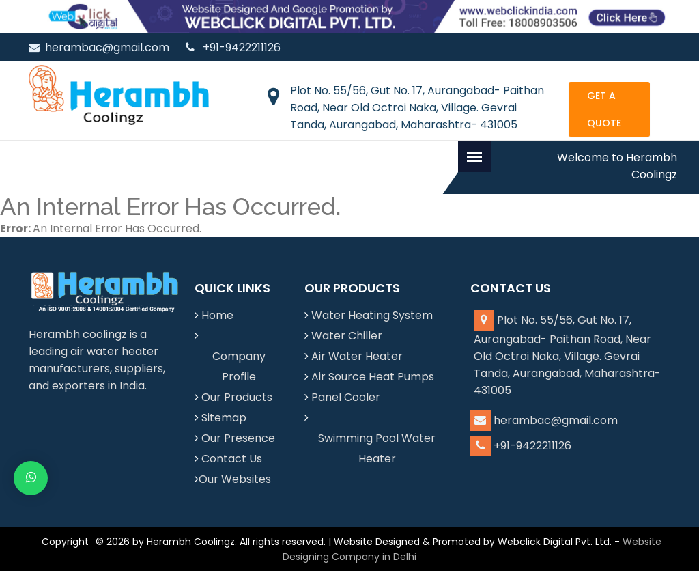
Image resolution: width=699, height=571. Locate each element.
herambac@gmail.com (99, 47)
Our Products (236, 397)
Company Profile (239, 366)
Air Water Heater (357, 356)
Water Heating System (372, 315)
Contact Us (231, 458)
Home (217, 315)
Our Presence (238, 438)
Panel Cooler (345, 397)
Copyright (65, 541)
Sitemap (223, 418)
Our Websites (235, 479)
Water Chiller (346, 336)
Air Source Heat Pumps (372, 377)
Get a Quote (604, 109)
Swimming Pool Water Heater (377, 448)
